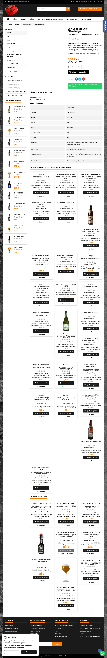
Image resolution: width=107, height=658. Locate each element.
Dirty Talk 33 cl (90, 287)
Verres (23, 19)
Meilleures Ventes (13, 101)
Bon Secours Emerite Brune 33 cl (90, 507)
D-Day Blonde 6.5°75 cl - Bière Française (66, 368)
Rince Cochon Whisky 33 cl (91, 443)
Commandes (59, 628)
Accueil (8, 29)
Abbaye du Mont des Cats (17, 92)
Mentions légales (36, 626)
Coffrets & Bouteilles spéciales (51, 19)
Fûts (32, 19)
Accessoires (72, 19)
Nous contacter (35, 631)
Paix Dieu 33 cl (19, 215)
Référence (71, 35)
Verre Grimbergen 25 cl (20, 247)
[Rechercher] (53, 9)
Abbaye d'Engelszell (15, 80)
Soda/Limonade (12, 64)
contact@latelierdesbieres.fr (21, 2)
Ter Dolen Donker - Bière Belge (66, 178)
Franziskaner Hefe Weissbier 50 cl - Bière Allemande (20, 150)
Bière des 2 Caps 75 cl (41, 177)
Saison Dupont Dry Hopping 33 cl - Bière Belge (41, 399)
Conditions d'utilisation (37, 628)
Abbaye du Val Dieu (15, 95)
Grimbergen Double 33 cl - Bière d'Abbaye (41, 473)
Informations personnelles (64, 626)
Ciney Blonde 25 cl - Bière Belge (20, 193)
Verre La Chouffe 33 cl (20, 225)
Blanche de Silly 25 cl (41, 367)
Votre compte (61, 620)
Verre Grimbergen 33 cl (20, 172)
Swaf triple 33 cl (41, 315)
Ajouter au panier (77, 72)
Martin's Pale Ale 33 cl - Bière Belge (20, 204)
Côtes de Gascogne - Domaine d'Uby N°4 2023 (20, 118)
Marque (84, 35)
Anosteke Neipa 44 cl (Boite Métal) (90, 396)
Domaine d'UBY (12, 71)
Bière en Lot (11, 44)
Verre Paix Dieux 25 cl (66, 590)
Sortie (12, 652)
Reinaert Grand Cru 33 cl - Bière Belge (91, 178)
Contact (84, 620)
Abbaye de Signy (14, 88)
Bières (15, 19)
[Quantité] (78, 67)
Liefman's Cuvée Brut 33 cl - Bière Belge (66, 257)
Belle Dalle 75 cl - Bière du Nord (66, 285)
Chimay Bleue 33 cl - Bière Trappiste (20, 183)
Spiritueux (10, 51)
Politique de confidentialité (14, 648)
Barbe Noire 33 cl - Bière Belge (41, 204)
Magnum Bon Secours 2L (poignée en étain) (66, 535)
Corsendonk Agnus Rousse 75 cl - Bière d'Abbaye (91, 371)
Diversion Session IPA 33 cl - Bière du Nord (41, 259)
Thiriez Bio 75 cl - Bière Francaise (66, 337)
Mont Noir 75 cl (90, 313)
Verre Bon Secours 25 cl (66, 506)
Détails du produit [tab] (38, 92)
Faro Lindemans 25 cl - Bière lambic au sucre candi (91, 340)
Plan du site (34, 634)
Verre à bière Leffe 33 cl (20, 128)
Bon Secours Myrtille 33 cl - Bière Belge (91, 564)
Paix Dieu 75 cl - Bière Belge (90, 535)
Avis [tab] (51, 92)
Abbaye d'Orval (13, 84)
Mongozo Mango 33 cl (90, 258)
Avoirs (57, 631)
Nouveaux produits (11, 628)
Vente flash (86, 19)
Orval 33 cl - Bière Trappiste (20, 139)
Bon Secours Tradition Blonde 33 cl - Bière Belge (41, 507)
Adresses (58, 634)
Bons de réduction (61, 636)
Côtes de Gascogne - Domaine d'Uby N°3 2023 (20, 107)
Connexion (82, 2)
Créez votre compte (95, 2)
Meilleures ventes (11, 631)
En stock (33, 100)
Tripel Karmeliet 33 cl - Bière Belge (20, 161)
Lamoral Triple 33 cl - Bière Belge (66, 398)
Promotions (9, 626)
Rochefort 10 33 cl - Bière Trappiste (20, 236)
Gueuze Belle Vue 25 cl (66, 203)
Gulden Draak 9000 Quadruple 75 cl (41, 288)
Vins (8, 47)
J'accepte (29, 652)
